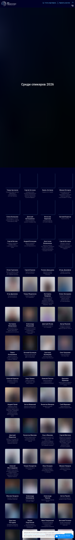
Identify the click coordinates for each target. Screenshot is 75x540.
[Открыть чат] (64, 536)
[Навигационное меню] (72, 5)
